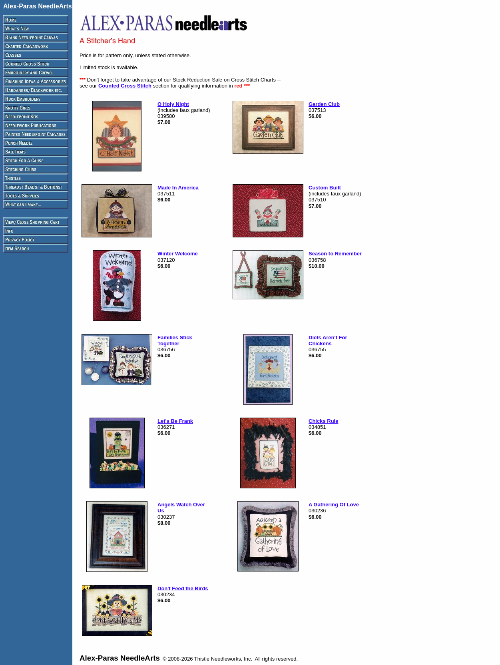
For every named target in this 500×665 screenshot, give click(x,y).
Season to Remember (335, 254)
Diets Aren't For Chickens (328, 340)
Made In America (178, 188)
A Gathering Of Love (334, 505)
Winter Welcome (177, 254)
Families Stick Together (174, 340)
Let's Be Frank (175, 421)
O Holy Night (173, 104)
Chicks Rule (323, 421)
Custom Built (325, 188)
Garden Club (324, 104)
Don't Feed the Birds (182, 588)
